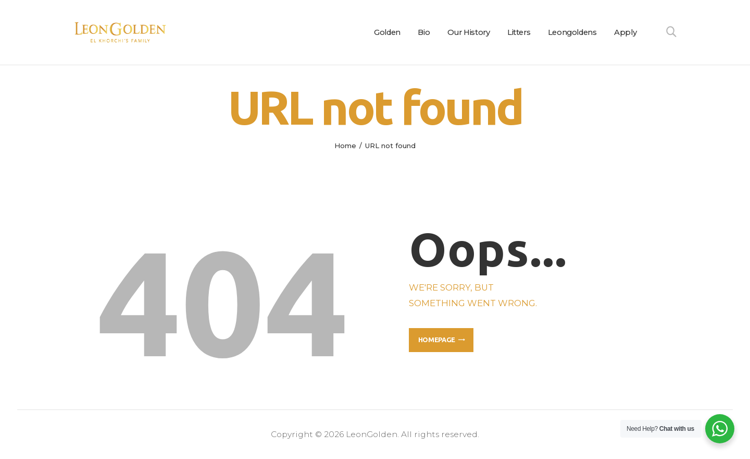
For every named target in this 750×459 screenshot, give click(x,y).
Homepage (436, 339)
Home (345, 145)
